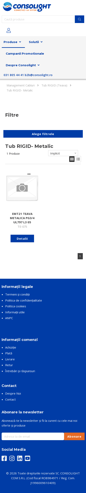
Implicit (55, 153)
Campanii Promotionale (25, 53)
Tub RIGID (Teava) (54, 85)
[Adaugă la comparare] (29, 174)
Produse (10, 42)
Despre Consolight (21, 65)
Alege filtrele (43, 134)
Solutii (34, 42)
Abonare (74, 436)
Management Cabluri (21, 85)
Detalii (22, 238)
